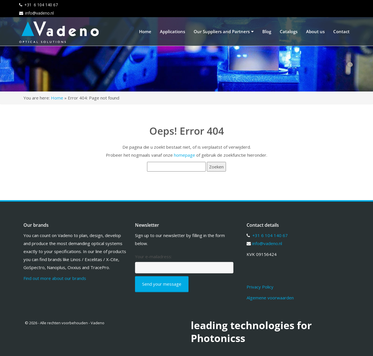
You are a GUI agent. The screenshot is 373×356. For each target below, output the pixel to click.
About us (315, 31)
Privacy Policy (260, 287)
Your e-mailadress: (153, 256)
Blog (266, 31)
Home (145, 31)
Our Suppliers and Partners (224, 31)
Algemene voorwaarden (270, 298)
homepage (184, 155)
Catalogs (288, 31)
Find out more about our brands (54, 278)
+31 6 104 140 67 (41, 4)
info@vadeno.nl (39, 13)
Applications (172, 31)
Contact (341, 31)
